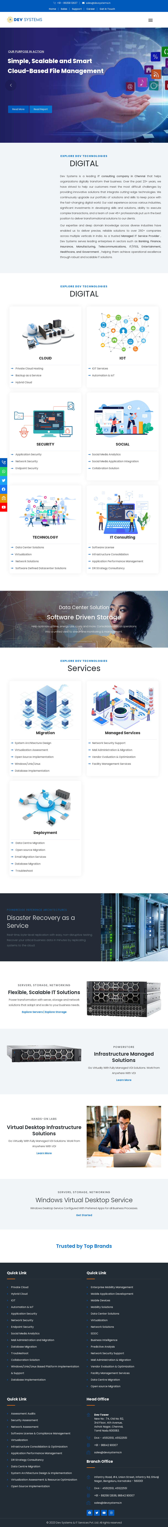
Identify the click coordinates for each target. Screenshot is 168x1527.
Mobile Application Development (112, 1294)
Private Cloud (19, 1287)
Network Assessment (25, 1427)
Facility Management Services (110, 1373)
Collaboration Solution (25, 1360)
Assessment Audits (23, 1413)
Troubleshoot (19, 1353)
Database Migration (24, 1347)
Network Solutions (102, 1327)
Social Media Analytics (25, 1333)
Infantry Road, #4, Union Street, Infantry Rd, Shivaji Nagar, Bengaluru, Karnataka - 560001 (126, 1479)
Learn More (123, 1080)
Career (90, 9)
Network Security (22, 1320)
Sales (64, 9)
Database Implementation (28, 1380)
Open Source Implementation (30, 1486)
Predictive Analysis (103, 1347)
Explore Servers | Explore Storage (44, 1012)
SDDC (94, 1333)
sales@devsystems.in (108, 1452)
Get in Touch (107, 9)
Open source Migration (105, 1386)
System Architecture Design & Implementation (41, 1473)
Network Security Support (107, 1353)
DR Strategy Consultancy (27, 1460)
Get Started (84, 1215)
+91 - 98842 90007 (106, 1445)
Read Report (41, 109)
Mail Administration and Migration (32, 1340)
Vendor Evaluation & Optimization (112, 1366)
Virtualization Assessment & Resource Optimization (44, 1480)
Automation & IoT (22, 1307)
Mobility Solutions (102, 1307)
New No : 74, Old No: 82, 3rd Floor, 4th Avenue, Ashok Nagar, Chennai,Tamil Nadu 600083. (109, 1423)
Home (52, 9)
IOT (13, 1300)
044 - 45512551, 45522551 (110, 1438)
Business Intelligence (104, 1340)
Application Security (24, 1314)
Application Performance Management (36, 1453)
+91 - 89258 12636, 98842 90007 (114, 1495)
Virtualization (99, 1320)
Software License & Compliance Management (40, 1433)
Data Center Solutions (105, 1314)
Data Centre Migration (105, 1380)
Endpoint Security (22, 1327)
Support (77, 9)
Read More (18, 109)
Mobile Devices (100, 1300)
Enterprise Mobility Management (112, 1287)
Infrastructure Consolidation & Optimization (39, 1447)
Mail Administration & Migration (111, 1360)
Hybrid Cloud (19, 1294)
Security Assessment (24, 1420)
